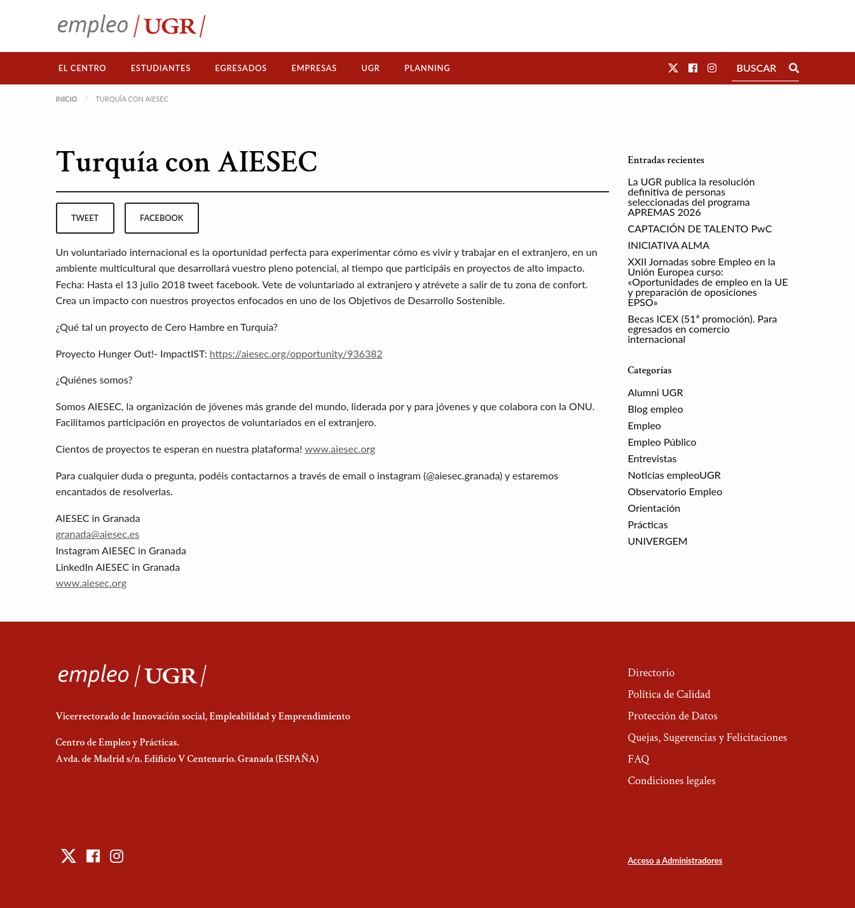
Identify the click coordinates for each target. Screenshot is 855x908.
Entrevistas (652, 458)
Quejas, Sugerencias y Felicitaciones (707, 737)
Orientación (654, 508)
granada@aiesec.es (98, 534)
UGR (370, 68)
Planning (427, 68)
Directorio (650, 672)
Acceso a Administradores (674, 860)
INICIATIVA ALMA (669, 245)
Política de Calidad (668, 694)
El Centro (82, 68)
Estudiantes (161, 68)
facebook (161, 218)
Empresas (314, 68)
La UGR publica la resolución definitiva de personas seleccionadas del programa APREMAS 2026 (691, 196)
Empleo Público (662, 442)
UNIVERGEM (658, 541)
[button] (673, 67)
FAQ (638, 759)
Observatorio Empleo (675, 491)
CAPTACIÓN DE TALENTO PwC (700, 228)
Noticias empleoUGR (674, 475)
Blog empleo (655, 409)
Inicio (67, 99)
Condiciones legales (671, 780)
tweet (85, 218)
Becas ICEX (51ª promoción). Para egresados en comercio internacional (702, 328)
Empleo (644, 425)
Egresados (241, 68)
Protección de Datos (672, 716)
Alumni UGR (655, 392)
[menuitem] (82, 68)
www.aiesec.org (339, 449)
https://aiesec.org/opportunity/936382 (296, 353)
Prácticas (648, 524)
